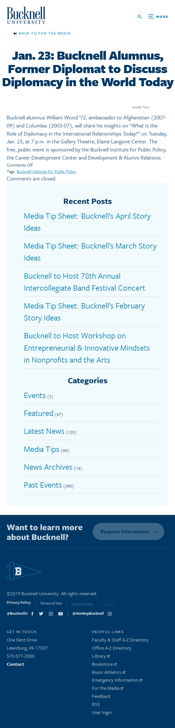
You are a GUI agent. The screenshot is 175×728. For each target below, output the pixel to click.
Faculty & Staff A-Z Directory (120, 641)
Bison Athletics (108, 673)
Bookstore (104, 665)
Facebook (155, 107)
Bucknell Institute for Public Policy (46, 171)
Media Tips (41, 448)
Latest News (44, 430)
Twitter (164, 107)
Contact (15, 665)
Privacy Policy (19, 605)
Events (35, 395)
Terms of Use (51, 606)
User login (102, 713)
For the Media (54, 33)
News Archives (48, 466)
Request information (123, 531)
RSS (96, 705)
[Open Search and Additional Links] (153, 17)
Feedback (101, 697)
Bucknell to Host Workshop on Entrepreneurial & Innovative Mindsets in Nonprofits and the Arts (87, 347)
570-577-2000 (20, 657)
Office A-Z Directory (111, 649)
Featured (38, 412)
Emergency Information (117, 681)
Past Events (43, 484)
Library (101, 657)
